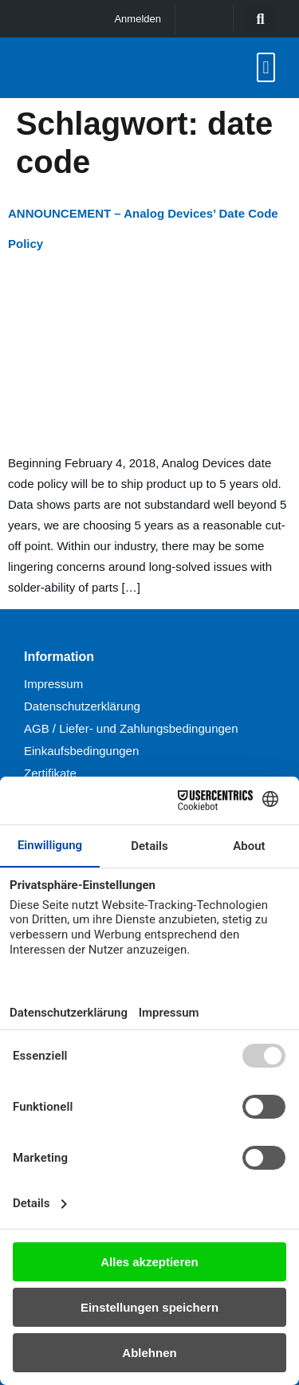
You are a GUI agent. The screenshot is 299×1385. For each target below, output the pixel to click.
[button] (260, 19)
